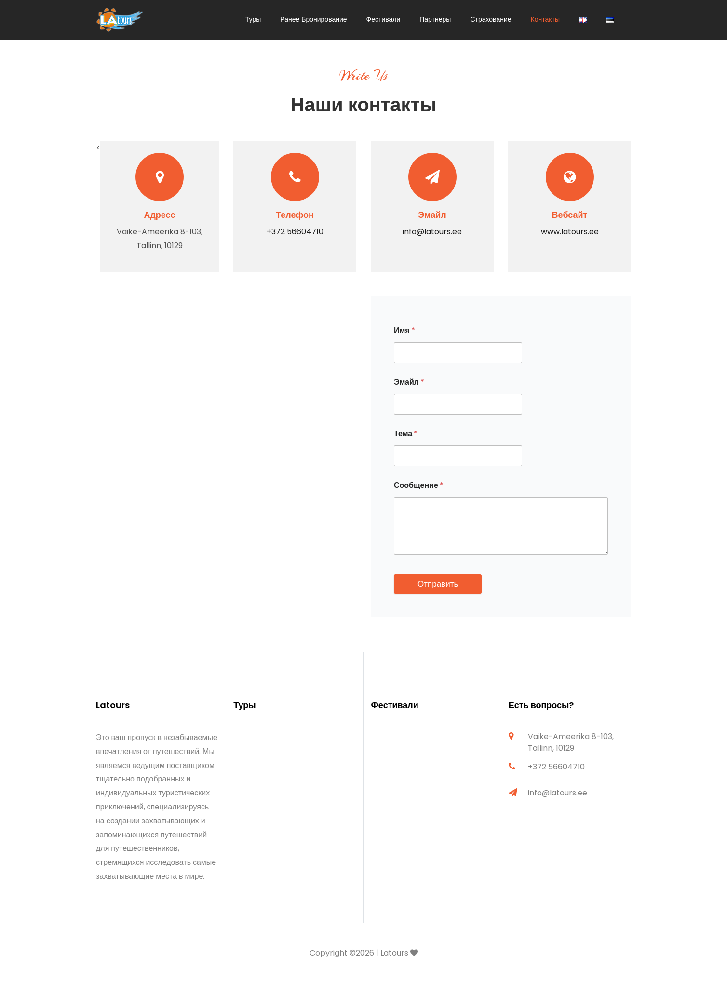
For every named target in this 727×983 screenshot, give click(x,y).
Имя (404, 330)
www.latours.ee (570, 231)
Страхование (490, 19)
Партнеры (435, 19)
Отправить (437, 584)
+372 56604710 (295, 231)
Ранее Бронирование (313, 19)
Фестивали (383, 19)
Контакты (545, 19)
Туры (253, 19)
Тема (405, 433)
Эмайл (409, 382)
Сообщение (419, 485)
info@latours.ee (432, 231)
